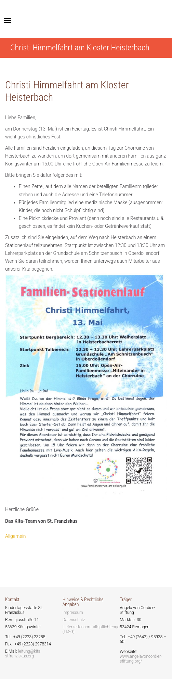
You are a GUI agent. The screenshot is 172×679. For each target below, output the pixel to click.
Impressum (73, 612)
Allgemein (15, 536)
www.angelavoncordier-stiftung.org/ (141, 659)
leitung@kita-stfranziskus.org (23, 653)
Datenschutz (74, 619)
